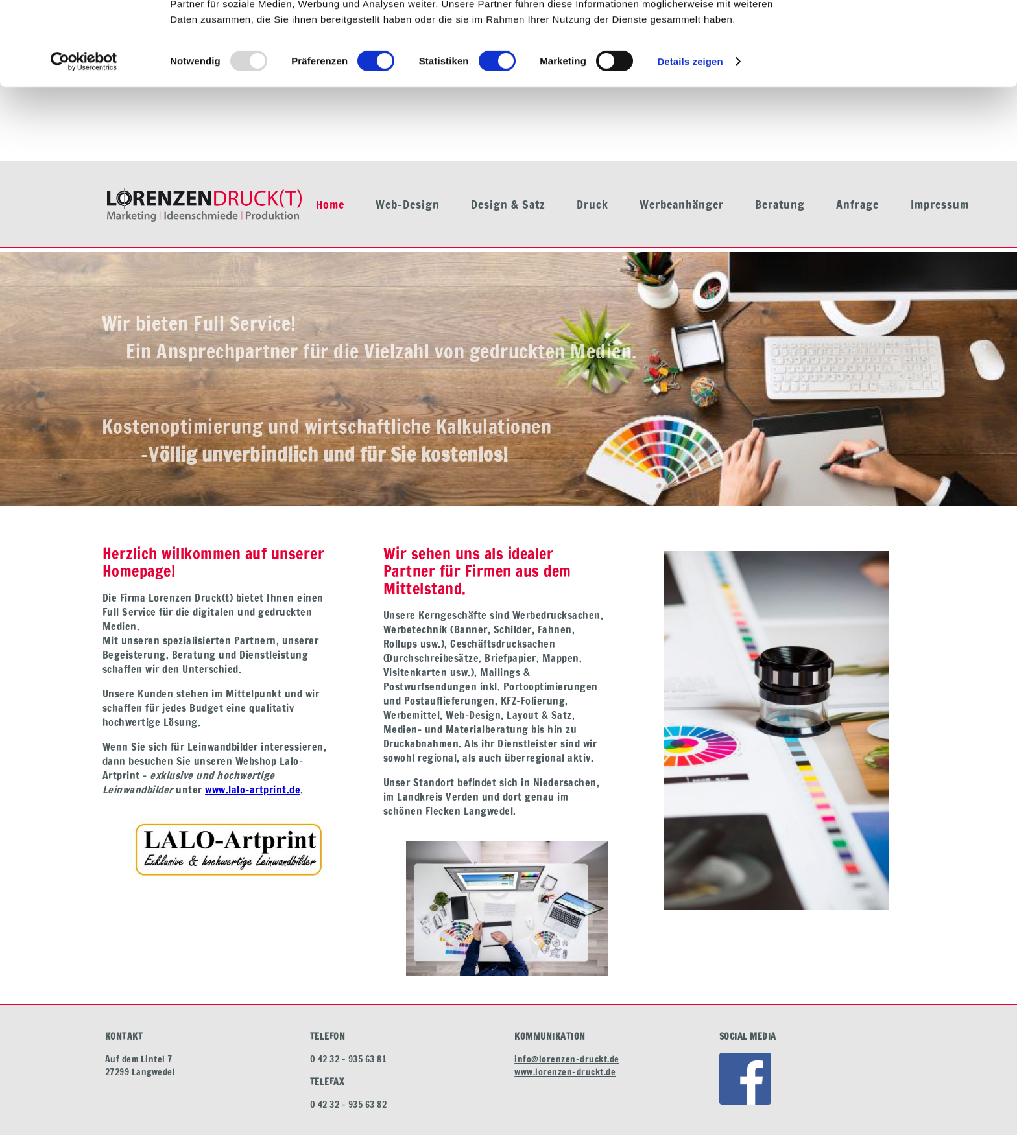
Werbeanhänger (682, 204)
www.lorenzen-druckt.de (565, 1072)
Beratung (780, 204)
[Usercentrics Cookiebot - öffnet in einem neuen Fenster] (84, 136)
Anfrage (857, 204)
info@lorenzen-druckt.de (566, 1059)
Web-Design (408, 204)
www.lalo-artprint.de (252, 789)
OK (909, 32)
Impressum (940, 204)
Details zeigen (690, 135)
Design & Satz (508, 204)
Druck (592, 204)
